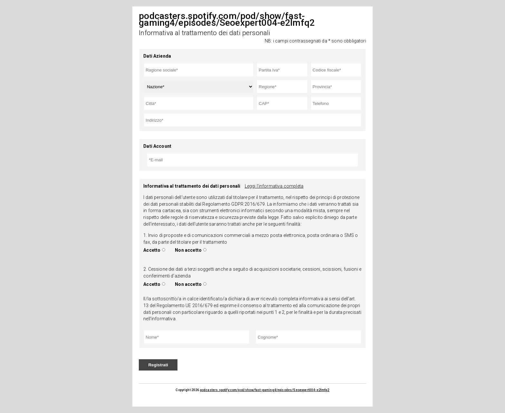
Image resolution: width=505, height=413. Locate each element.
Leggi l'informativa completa (274, 186)
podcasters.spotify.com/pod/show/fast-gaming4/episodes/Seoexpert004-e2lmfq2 (264, 390)
